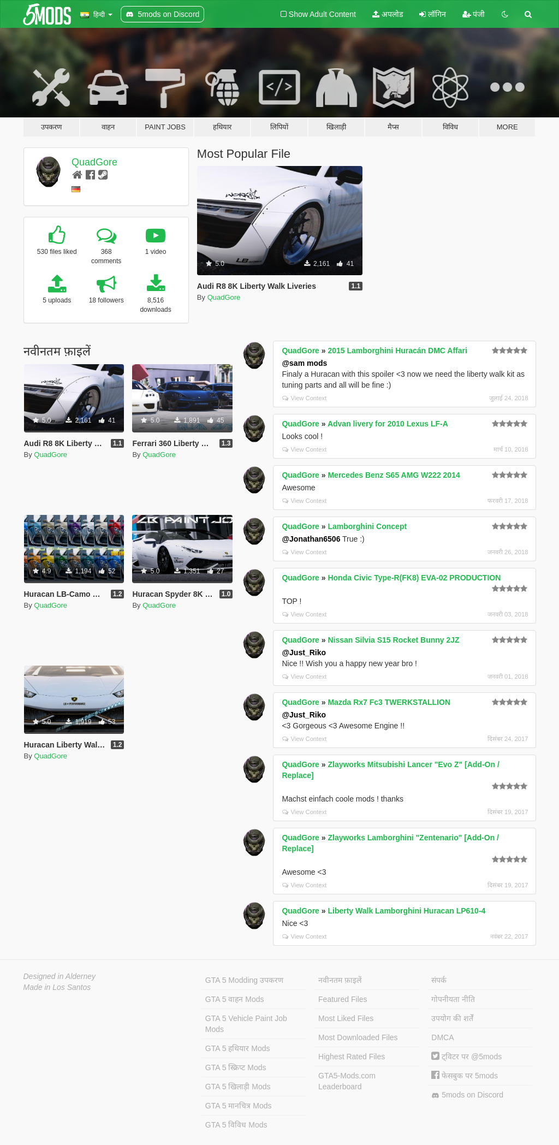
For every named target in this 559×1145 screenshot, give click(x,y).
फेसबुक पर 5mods (464, 1076)
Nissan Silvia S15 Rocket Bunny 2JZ (393, 640)
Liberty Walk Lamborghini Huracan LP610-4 (406, 910)
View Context (304, 398)
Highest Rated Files (351, 1056)
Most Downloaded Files (358, 1037)
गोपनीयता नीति (453, 999)
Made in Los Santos (57, 987)
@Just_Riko (304, 652)
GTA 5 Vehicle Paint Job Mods (246, 1024)
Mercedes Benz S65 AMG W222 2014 (394, 475)
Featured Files (342, 999)
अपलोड (387, 14)
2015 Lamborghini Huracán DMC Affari (397, 350)
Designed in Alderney (59, 976)
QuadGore (94, 162)
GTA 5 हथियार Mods (237, 1048)
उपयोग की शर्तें (452, 1018)
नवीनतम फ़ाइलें (339, 980)
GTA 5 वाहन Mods (234, 999)
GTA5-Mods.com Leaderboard (347, 1081)
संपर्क (439, 980)
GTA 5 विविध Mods (236, 1124)
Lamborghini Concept (367, 526)
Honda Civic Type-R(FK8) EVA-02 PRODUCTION (414, 577)
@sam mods (304, 363)
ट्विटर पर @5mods (466, 1056)
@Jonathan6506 (311, 539)
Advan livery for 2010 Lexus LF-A (388, 423)
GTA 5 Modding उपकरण (244, 980)
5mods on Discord (467, 1095)
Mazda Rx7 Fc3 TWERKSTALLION (389, 702)
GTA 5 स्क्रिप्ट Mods (235, 1067)
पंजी (473, 14)
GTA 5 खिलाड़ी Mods (238, 1086)
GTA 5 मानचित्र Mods (238, 1105)
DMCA (442, 1037)
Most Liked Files (345, 1018)
